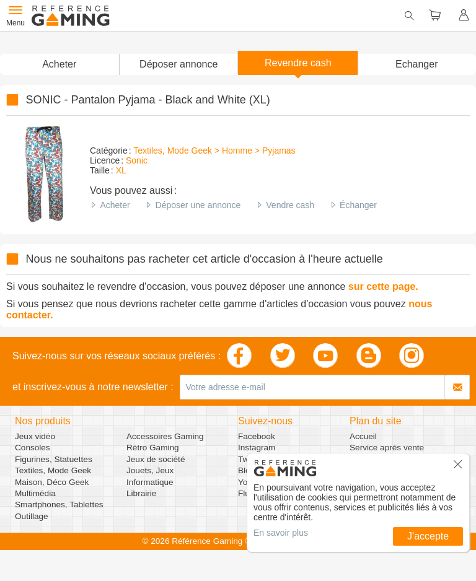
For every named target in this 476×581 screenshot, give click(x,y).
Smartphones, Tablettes (59, 504)
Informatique (150, 482)
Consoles (32, 447)
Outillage (31, 516)
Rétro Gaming (152, 447)
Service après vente (387, 447)
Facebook (256, 436)
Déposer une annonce (198, 205)
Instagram (256, 447)
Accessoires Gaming (165, 436)
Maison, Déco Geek (52, 482)
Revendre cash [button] (298, 63)
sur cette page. (383, 286)
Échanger (358, 205)
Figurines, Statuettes (53, 459)
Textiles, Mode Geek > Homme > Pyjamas (214, 150)
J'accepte (428, 536)
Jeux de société (155, 459)
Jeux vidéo (35, 436)
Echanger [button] (416, 64)
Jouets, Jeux (150, 470)
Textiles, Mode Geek (53, 470)
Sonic (137, 160)
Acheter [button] (59, 64)
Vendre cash (290, 205)
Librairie (141, 493)
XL (121, 170)
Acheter (115, 205)
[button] (179, 64)
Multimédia (35, 493)
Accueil (363, 436)
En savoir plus (280, 533)
